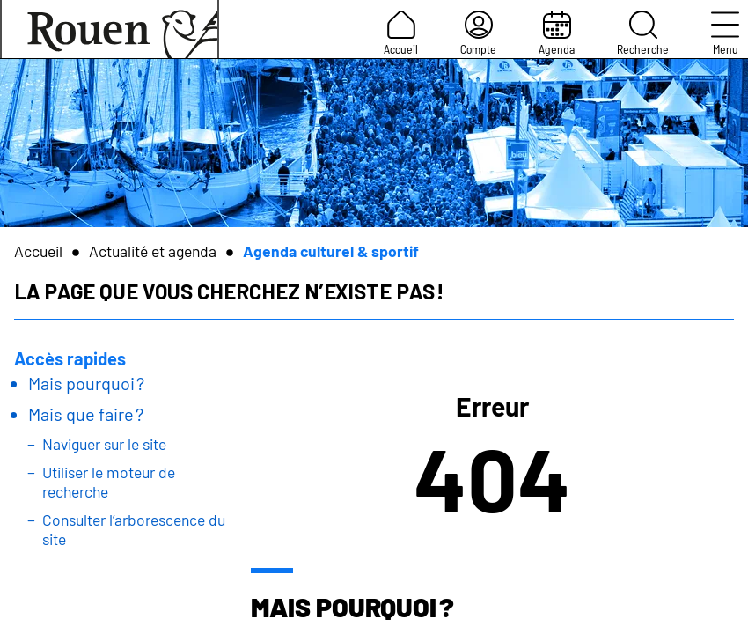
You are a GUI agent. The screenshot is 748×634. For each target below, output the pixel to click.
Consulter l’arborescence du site (133, 529)
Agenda (557, 33)
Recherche (643, 33)
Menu (725, 33)
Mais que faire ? (85, 413)
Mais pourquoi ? (86, 383)
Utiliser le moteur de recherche (108, 481)
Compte (478, 33)
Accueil (401, 33)
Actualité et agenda (152, 251)
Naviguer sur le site (104, 443)
